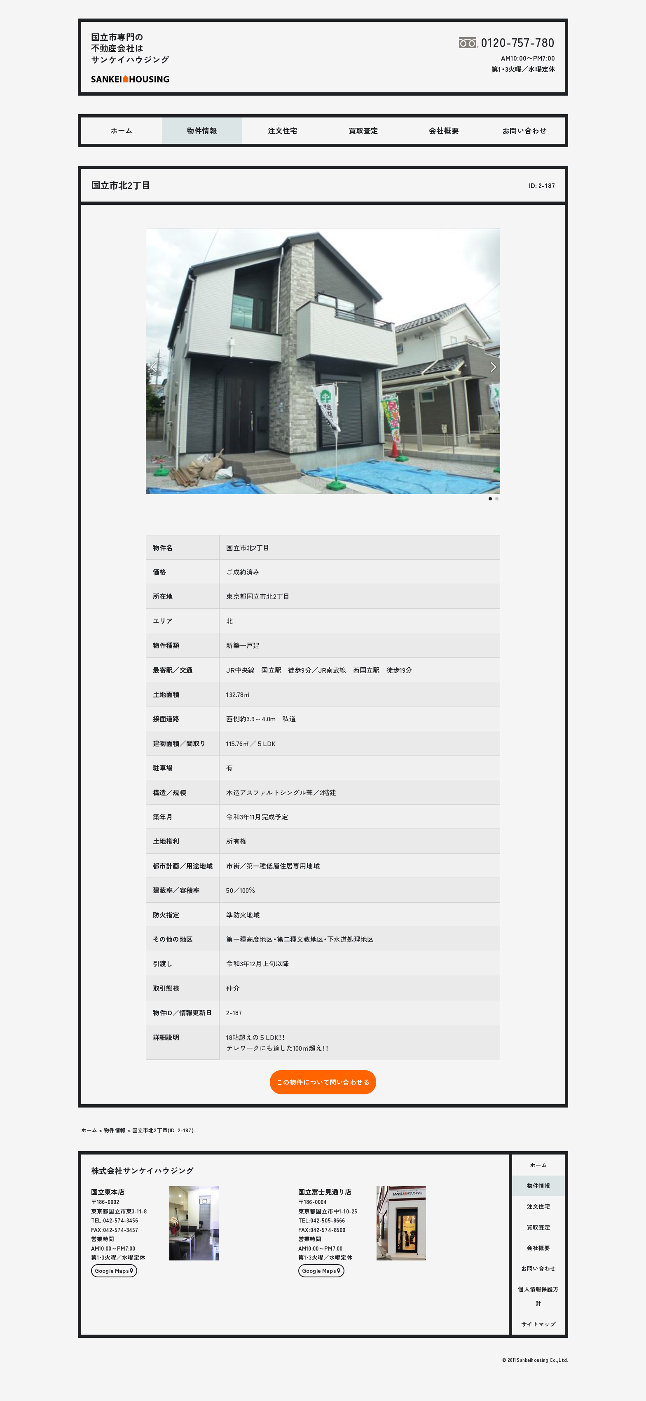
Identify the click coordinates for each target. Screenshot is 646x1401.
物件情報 (202, 130)
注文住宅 (283, 130)
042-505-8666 (327, 1220)
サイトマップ (538, 1324)
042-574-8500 (328, 1229)
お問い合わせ (524, 130)
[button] (490, 498)
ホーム (121, 130)
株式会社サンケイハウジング (142, 1170)
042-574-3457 (120, 1229)
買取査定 (364, 130)
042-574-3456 (120, 1220)
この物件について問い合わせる (323, 1082)
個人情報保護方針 (538, 1296)
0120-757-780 (507, 42)
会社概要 (444, 130)
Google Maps (112, 1270)
